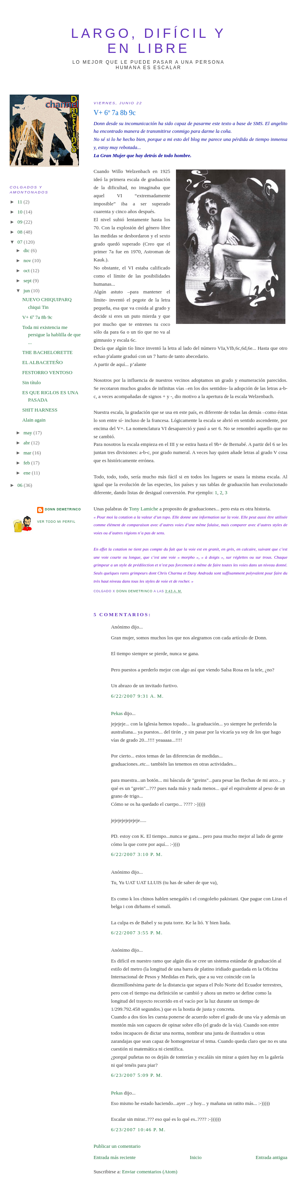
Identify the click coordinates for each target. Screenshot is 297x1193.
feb (27, 463)
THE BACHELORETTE (47, 352)
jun (27, 290)
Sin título (31, 382)
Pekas (117, 713)
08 (20, 232)
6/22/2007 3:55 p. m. (137, 932)
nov (28, 260)
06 (20, 485)
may (29, 433)
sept (28, 280)
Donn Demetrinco (63, 509)
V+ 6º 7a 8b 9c (37, 317)
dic (27, 250)
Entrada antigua (271, 1157)
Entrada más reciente (115, 1157)
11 (20, 202)
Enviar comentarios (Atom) (150, 1171)
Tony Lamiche (143, 509)
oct (27, 270)
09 (20, 222)
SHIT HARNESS (39, 410)
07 (20, 242)
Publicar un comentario (117, 1146)
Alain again (33, 420)
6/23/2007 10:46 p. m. (138, 1129)
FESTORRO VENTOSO (47, 372)
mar (28, 453)
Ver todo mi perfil (56, 522)
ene (28, 473)
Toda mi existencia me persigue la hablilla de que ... (51, 334)
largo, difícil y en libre (148, 41)
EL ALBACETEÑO (42, 362)
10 (20, 212)
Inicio (195, 1157)
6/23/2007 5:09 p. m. (137, 1075)
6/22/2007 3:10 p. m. (137, 854)
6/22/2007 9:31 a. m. (137, 696)
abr (27, 443)
